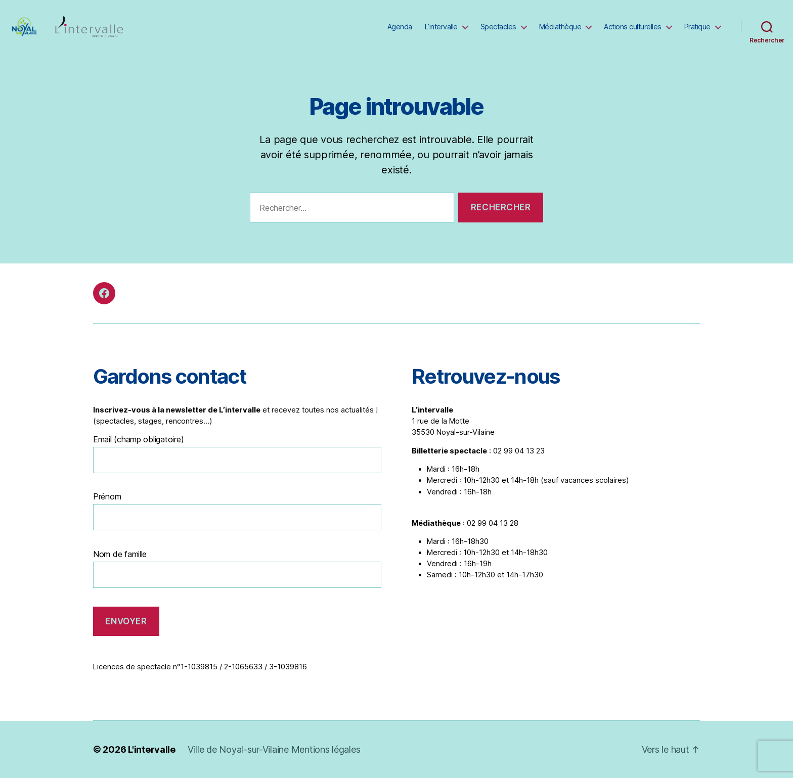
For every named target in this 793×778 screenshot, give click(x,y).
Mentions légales (326, 749)
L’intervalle (441, 26)
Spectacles (498, 26)
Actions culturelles (633, 26)
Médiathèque (560, 26)
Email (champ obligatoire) (138, 439)
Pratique (697, 26)
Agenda (399, 26)
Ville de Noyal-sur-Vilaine (239, 749)
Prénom (107, 496)
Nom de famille (120, 554)
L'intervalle (151, 749)
